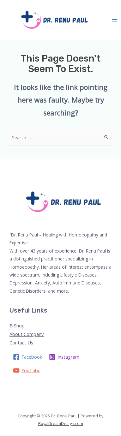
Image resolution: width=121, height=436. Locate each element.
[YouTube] (26, 370)
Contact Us (21, 342)
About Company (26, 334)
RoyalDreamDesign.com (60, 423)
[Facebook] (27, 357)
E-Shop (17, 325)
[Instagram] (64, 357)
